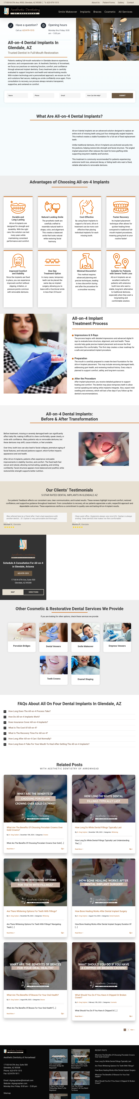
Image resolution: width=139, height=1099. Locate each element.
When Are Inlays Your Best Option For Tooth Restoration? (79, 1066)
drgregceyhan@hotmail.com (21, 1080)
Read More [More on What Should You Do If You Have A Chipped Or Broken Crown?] (78, 1016)
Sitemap (7, 1093)
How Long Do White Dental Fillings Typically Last (98, 827)
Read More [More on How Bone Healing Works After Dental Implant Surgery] (78, 933)
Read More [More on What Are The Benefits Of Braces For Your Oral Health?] (10, 1014)
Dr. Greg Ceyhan (14, 835)
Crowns (45, 835)
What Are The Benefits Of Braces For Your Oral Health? (33, 995)
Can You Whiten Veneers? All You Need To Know (79, 1088)
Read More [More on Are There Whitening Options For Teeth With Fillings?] (10, 933)
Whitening (115, 832)
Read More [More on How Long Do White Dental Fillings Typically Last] (78, 849)
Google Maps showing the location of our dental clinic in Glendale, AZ (92, 565)
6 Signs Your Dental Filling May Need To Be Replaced (57, 1088)
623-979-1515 (51, 2)
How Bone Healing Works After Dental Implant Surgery (101, 911)
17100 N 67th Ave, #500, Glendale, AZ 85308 (22, 2)
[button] (69, 711)
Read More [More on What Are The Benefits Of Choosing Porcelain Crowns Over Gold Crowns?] (10, 849)
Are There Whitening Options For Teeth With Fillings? (32, 911)
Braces (42, 1000)
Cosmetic (114, 1002)
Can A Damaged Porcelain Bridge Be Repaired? (56, 1066)
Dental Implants (114, 916)
